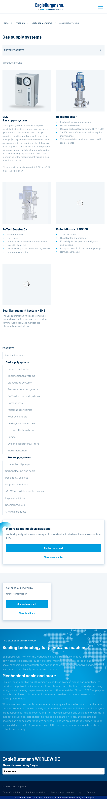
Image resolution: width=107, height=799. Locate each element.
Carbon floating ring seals (20, 470)
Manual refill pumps (19, 464)
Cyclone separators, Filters (23, 443)
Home (5, 22)
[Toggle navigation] (100, 6)
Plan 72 (11, 170)
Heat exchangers (17, 416)
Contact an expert (53, 548)
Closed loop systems (20, 382)
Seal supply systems (42, 22)
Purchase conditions (36, 792)
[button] (53, 50)
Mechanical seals (15, 355)
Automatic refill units (20, 409)
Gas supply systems (19, 457)
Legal (80, 792)
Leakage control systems (22, 423)
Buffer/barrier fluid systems (24, 396)
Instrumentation (17, 450)
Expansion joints (15, 497)
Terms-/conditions (12, 792)
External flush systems (21, 430)
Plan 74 (19, 170)
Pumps (12, 436)
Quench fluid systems (20, 368)
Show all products (15, 511)
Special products (15, 504)
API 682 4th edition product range (24, 491)
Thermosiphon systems (21, 375)
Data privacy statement (62, 792)
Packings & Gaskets (16, 477)
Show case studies (53, 557)
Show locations (27, 613)
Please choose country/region (20, 765)
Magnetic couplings (16, 484)
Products (20, 22)
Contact (91, 792)
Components (15, 402)
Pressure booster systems (23, 389)
